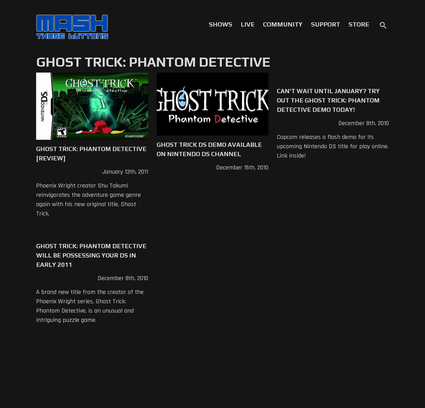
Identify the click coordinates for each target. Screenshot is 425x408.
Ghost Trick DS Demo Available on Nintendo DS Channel (209, 149)
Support (325, 24)
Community (283, 24)
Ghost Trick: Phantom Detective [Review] (91, 153)
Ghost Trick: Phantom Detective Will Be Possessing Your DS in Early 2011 (91, 255)
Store (359, 24)
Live (248, 24)
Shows (220, 24)
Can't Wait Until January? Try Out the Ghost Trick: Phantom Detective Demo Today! (328, 100)
